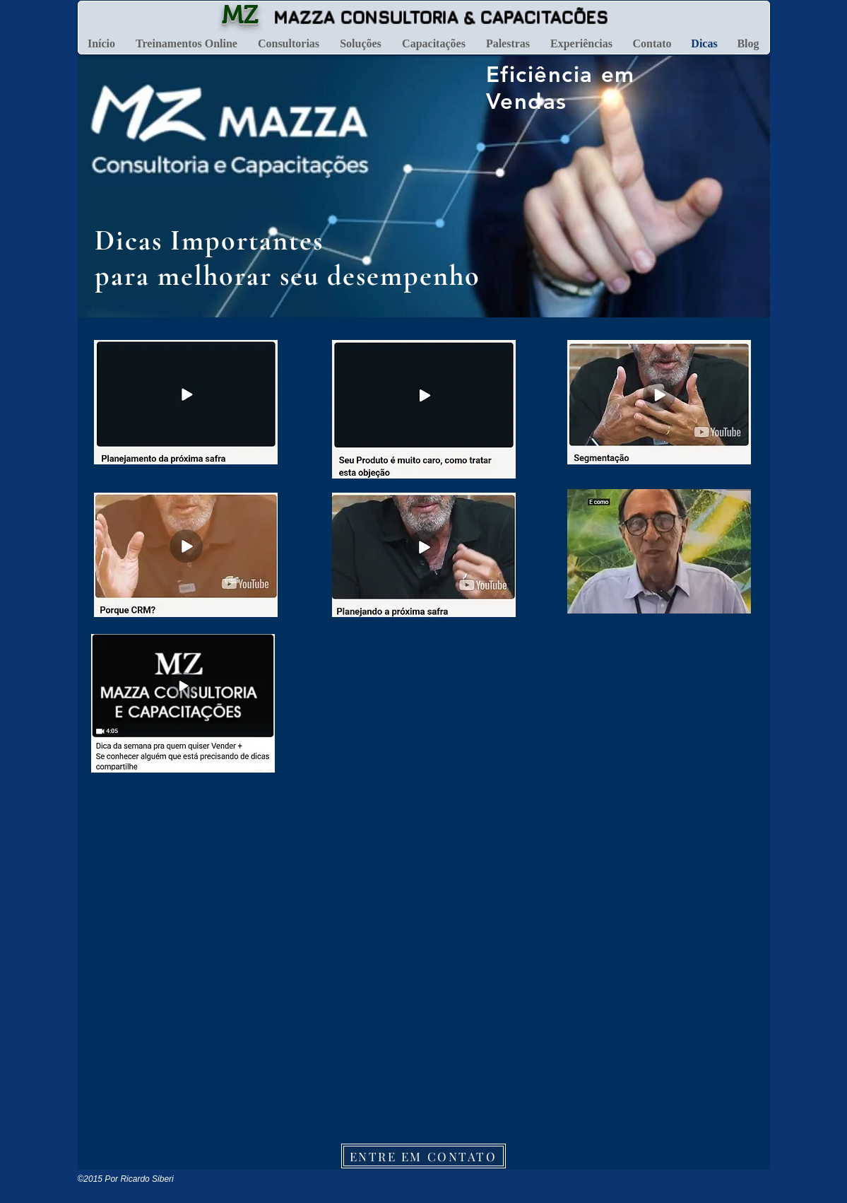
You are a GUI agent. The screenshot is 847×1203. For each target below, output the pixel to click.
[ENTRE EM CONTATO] (423, 1156)
